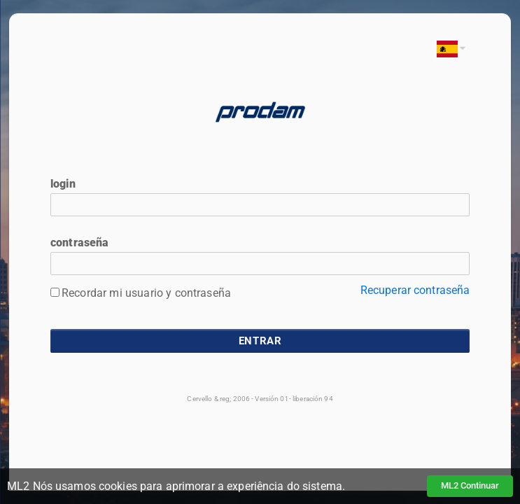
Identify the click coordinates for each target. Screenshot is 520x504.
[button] (449, 49)
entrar (260, 341)
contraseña (79, 242)
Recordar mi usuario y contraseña (146, 293)
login (63, 183)
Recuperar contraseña (415, 290)
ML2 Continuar (470, 485)
